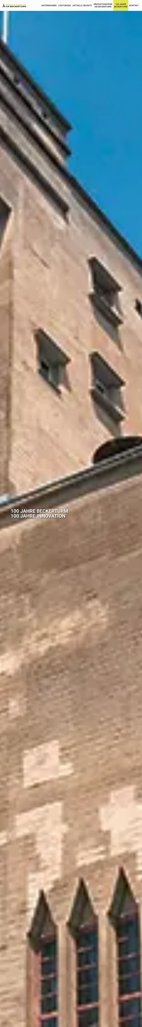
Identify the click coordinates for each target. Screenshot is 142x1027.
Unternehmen (49, 5)
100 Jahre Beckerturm (120, 5)
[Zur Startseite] (14, 5)
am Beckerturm (103, 5)
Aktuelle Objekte (82, 5)
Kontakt (134, 5)
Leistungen (64, 5)
